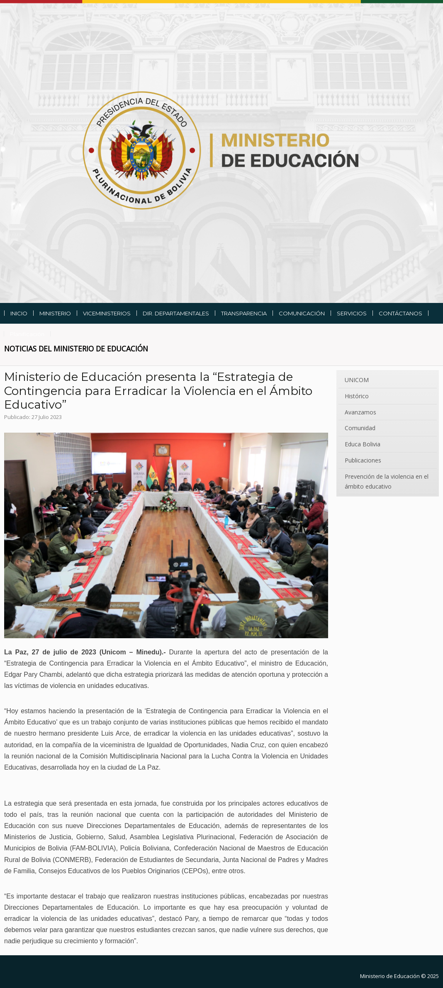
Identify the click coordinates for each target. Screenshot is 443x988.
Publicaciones (363, 460)
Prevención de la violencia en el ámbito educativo (386, 481)
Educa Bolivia (362, 444)
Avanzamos (360, 412)
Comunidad (360, 428)
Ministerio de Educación (390, 976)
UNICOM (357, 380)
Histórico (357, 396)
